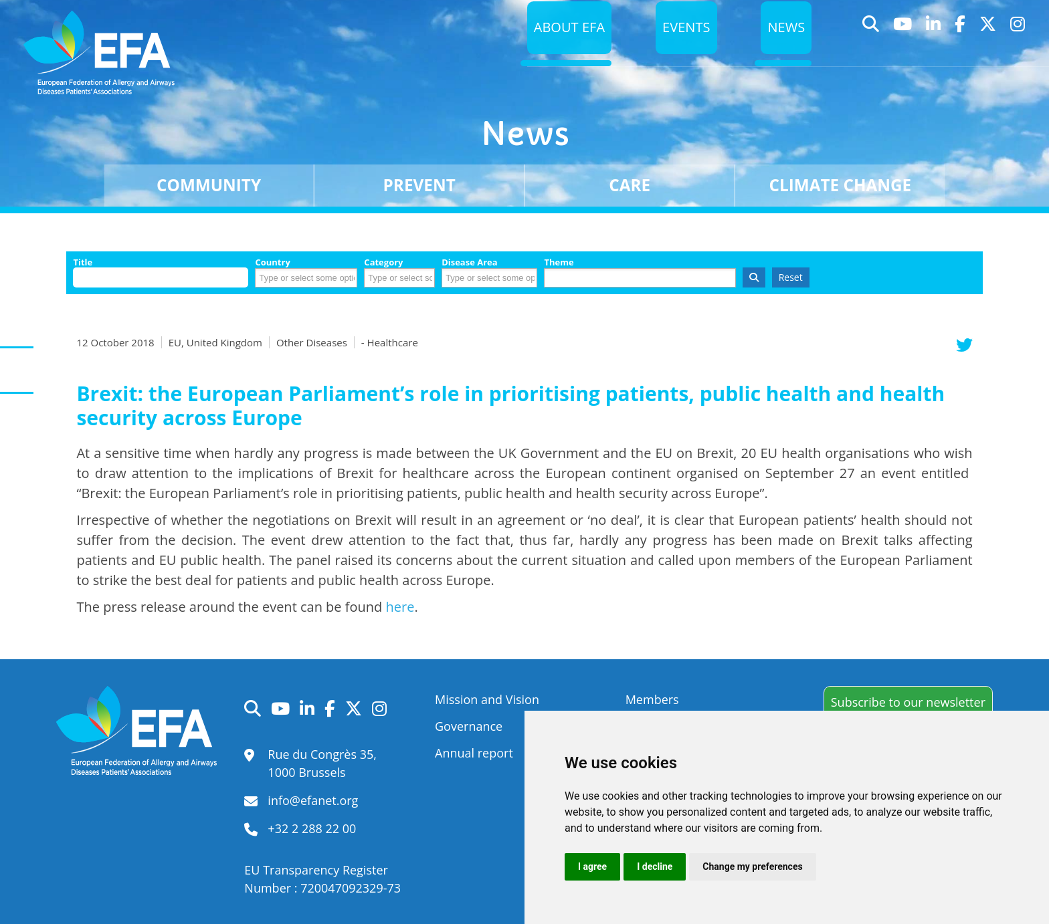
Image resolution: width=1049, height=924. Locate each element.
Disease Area (470, 262)
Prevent (419, 185)
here (400, 607)
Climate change (840, 185)
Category (383, 262)
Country (272, 262)
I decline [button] (654, 866)
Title (82, 262)
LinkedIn (933, 49)
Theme (558, 262)
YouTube (902, 49)
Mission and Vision (487, 699)
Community (209, 185)
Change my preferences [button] (752, 866)
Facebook (960, 49)
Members (652, 699)
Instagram (1018, 49)
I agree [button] (592, 866)
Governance (468, 726)
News (785, 48)
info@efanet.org (313, 800)
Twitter (988, 49)
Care (629, 185)
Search (871, 49)
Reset (791, 277)
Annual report (474, 753)
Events (683, 48)
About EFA (563, 48)
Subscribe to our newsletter (908, 702)
